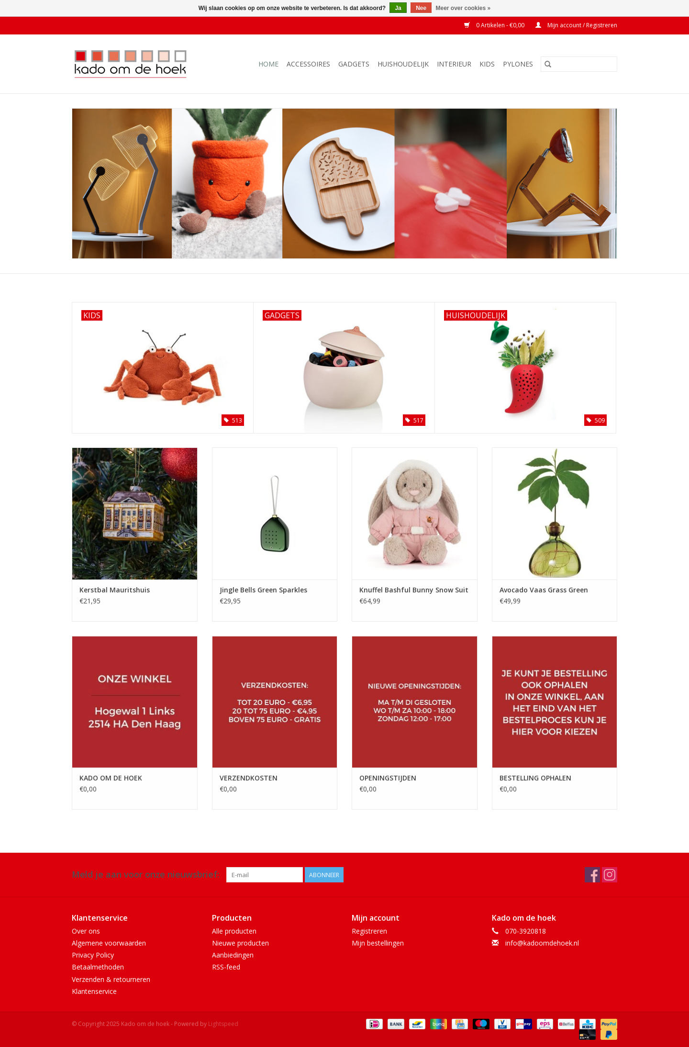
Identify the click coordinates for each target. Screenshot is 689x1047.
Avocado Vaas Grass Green (544, 589)
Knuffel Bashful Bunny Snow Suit (413, 589)
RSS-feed (226, 966)
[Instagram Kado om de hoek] (609, 874)
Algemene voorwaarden (109, 942)
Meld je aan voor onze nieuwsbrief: (145, 874)
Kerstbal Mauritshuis (114, 589)
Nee (421, 8)
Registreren (369, 931)
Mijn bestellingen (378, 942)
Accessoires (308, 63)
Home (268, 63)
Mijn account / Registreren (576, 25)
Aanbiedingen (233, 954)
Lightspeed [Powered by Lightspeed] (223, 1024)
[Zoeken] (579, 64)
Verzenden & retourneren (111, 979)
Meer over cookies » (463, 8)
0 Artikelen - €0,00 (495, 25)
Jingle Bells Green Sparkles (263, 589)
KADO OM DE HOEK (110, 777)
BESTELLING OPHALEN (535, 777)
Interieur (454, 63)
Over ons (86, 931)
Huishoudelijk (403, 63)
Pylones (518, 63)
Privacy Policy (93, 954)
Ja (398, 8)
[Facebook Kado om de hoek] (592, 874)
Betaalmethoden (98, 966)
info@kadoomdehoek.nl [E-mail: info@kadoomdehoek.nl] (542, 942)
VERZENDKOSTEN (249, 777)
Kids (487, 63)
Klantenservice (94, 991)
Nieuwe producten (240, 942)
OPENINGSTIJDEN (387, 777)
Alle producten (234, 931)
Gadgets (353, 63)
